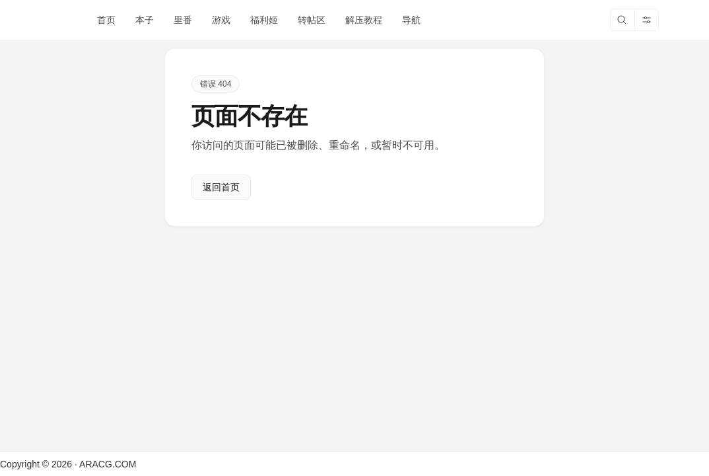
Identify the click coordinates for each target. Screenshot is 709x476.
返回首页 (221, 187)
